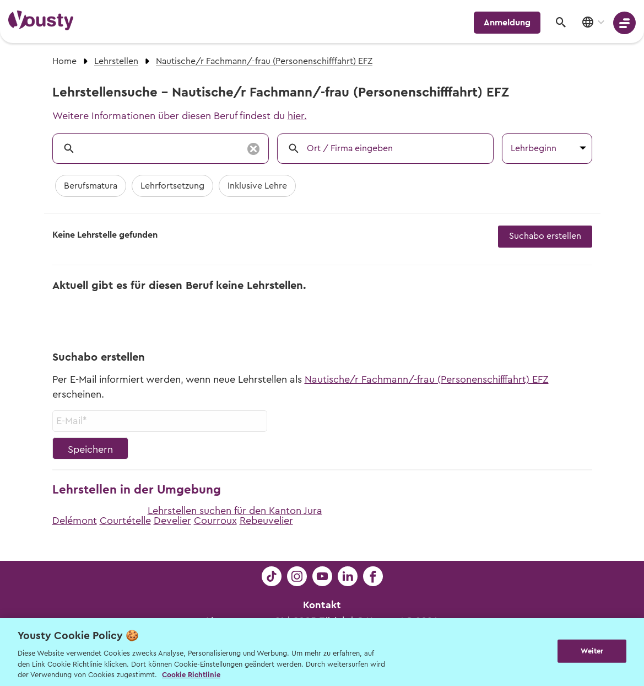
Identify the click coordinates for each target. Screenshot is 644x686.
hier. (297, 116)
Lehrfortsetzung (172, 185)
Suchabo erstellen (545, 236)
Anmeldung (507, 22)
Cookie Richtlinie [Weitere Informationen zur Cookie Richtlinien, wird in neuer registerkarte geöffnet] (191, 674)
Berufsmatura (90, 185)
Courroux (215, 521)
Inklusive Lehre (257, 185)
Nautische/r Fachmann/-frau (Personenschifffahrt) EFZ (427, 379)
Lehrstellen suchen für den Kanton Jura (235, 511)
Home (64, 61)
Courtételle (125, 521)
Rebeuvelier (266, 521)
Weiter (592, 651)
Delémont (74, 521)
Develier (172, 521)
